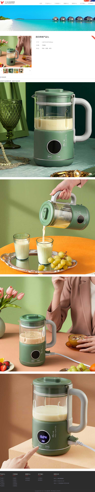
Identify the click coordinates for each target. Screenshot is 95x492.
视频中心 (66, 3)
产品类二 (2, 480)
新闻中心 (74, 3)
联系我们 (90, 3)
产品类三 (2, 482)
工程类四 (15, 484)
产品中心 (48, 3)
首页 (41, 3)
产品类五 (2, 485)
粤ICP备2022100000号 (55, 490)
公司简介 (40, 478)
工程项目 (57, 3)
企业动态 (27, 480)
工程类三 (15, 482)
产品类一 (2, 478)
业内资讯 (27, 478)
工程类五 (15, 485)
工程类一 (15, 478)
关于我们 (82, 3)
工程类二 (15, 480)
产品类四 (2, 484)
